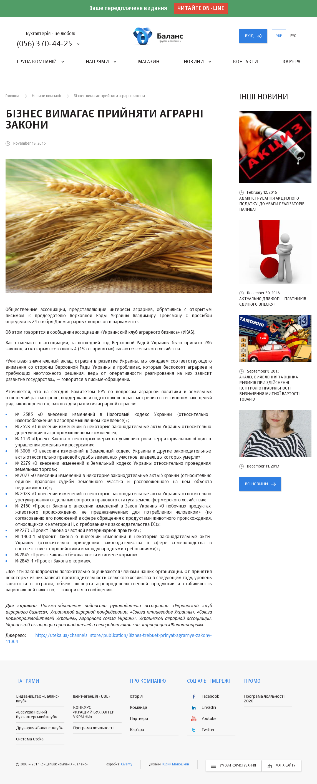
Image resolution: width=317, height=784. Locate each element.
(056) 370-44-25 (44, 44)
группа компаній (158, 36)
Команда (138, 707)
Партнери (139, 719)
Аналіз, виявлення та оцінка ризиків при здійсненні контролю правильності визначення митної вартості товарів (269, 388)
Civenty (126, 764)
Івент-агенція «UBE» (91, 696)
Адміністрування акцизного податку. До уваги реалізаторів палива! (272, 204)
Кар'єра (291, 61)
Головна (12, 96)
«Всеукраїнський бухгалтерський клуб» (36, 714)
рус (293, 36)
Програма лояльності (93, 728)
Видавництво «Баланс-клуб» (37, 698)
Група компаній (37, 61)
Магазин (148, 61)
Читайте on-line (200, 8)
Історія (136, 696)
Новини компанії (46, 96)
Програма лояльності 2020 (264, 698)
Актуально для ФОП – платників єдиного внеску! (272, 301)
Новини (194, 61)
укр (279, 36)
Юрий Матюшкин (175, 764)
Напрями (97, 61)
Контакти (245, 61)
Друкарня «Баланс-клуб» (39, 728)
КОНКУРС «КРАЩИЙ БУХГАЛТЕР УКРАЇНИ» (93, 712)
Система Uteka (30, 739)
